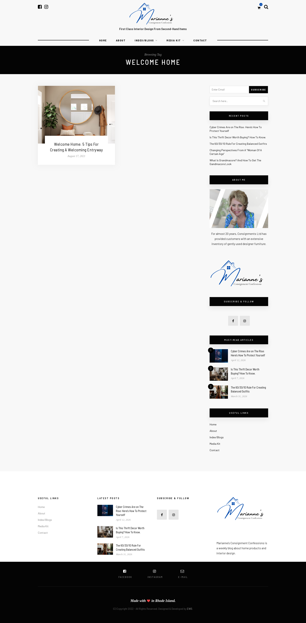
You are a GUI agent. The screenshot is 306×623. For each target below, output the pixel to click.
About (121, 40)
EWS (189, 608)
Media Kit (173, 40)
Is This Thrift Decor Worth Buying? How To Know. (238, 137)
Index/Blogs (144, 40)
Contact (200, 40)
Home (103, 40)
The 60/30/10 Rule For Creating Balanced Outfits (238, 143)
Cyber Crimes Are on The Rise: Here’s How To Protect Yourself (131, 511)
